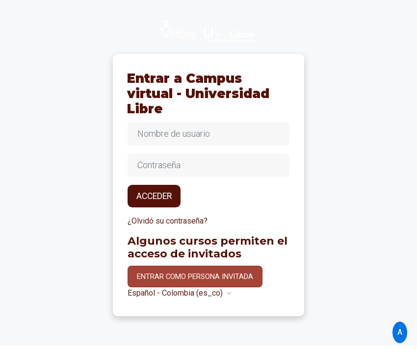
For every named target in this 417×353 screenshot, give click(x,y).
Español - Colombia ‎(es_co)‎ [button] (176, 293)
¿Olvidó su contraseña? (168, 221)
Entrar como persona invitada (195, 276)
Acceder (154, 196)
